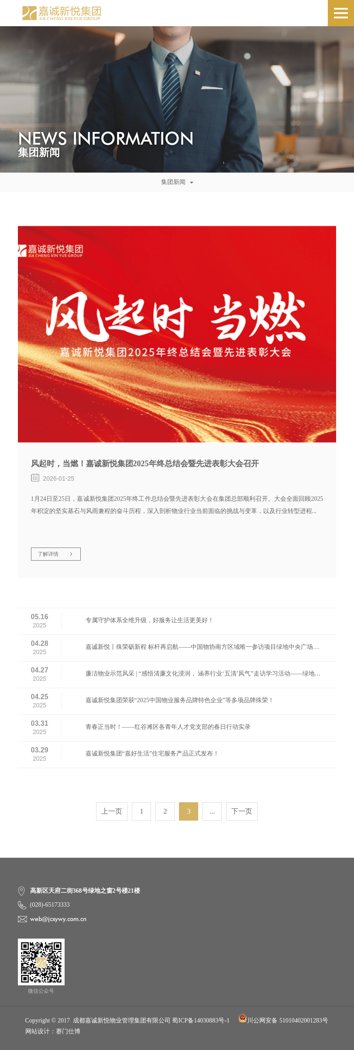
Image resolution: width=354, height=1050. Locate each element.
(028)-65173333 (50, 904)
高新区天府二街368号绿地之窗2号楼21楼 (85, 890)
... (212, 811)
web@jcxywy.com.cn (58, 918)
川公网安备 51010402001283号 (283, 1020)
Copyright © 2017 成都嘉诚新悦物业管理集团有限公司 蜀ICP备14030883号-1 (127, 1020)
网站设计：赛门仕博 (52, 1031)
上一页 (111, 811)
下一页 (241, 811)
